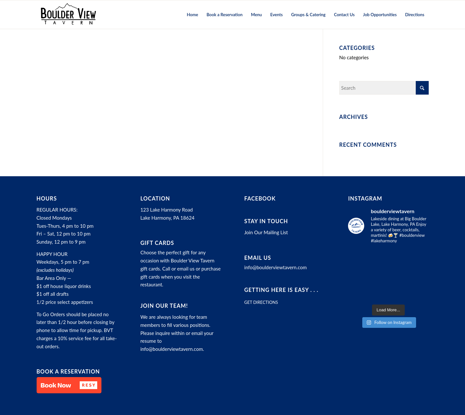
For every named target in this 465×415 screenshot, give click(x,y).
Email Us (257, 258)
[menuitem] (193, 14)
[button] (69, 385)
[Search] (384, 88)
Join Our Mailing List (266, 232)
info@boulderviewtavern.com (171, 349)
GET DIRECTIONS (261, 302)
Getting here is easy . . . (281, 290)
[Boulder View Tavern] (68, 14)
